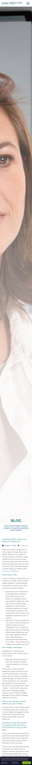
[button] (28, 3)
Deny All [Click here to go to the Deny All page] (14, 762)
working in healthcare (10, 571)
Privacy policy (4, 762)
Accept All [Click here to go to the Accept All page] (27, 762)
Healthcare (24, 545)
